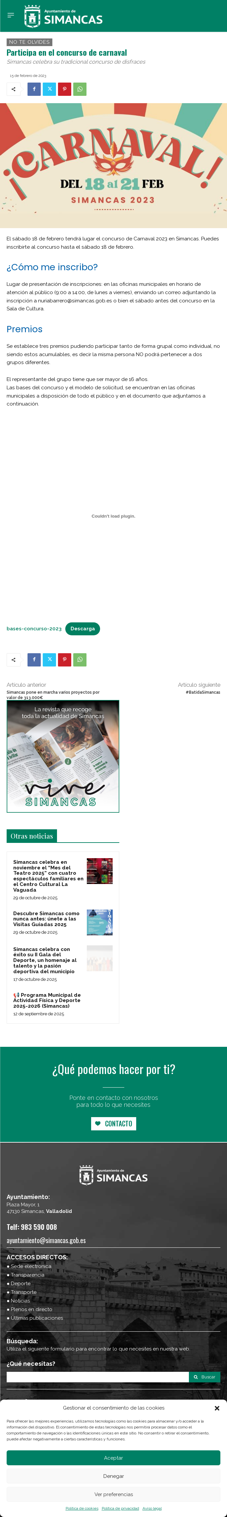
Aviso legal (152, 1508)
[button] (217, 1408)
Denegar (113, 1476)
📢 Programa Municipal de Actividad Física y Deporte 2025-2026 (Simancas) (47, 1000)
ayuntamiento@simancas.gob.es (46, 1240)
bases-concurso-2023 (34, 629)
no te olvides (29, 42)
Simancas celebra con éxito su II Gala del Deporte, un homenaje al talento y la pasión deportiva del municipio (45, 960)
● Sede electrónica (29, 1266)
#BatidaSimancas (203, 692)
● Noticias (18, 1301)
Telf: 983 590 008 (32, 1227)
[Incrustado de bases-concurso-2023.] (113, 516)
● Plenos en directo (29, 1309)
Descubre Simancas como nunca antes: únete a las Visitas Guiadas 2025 (46, 919)
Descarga (83, 629)
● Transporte (21, 1292)
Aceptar (113, 1458)
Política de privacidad (120, 1508)
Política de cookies (82, 1508)
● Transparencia (25, 1275)
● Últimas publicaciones (35, 1318)
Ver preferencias (113, 1494)
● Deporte (18, 1284)
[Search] (204, 1377)
